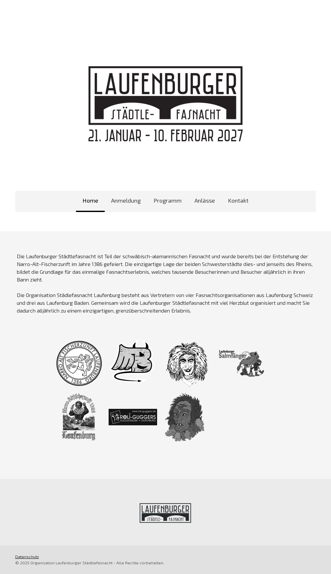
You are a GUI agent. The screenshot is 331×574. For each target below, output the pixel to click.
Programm (168, 200)
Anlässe (205, 200)
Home (90, 200)
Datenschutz (27, 556)
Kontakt (238, 200)
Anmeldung (126, 200)
